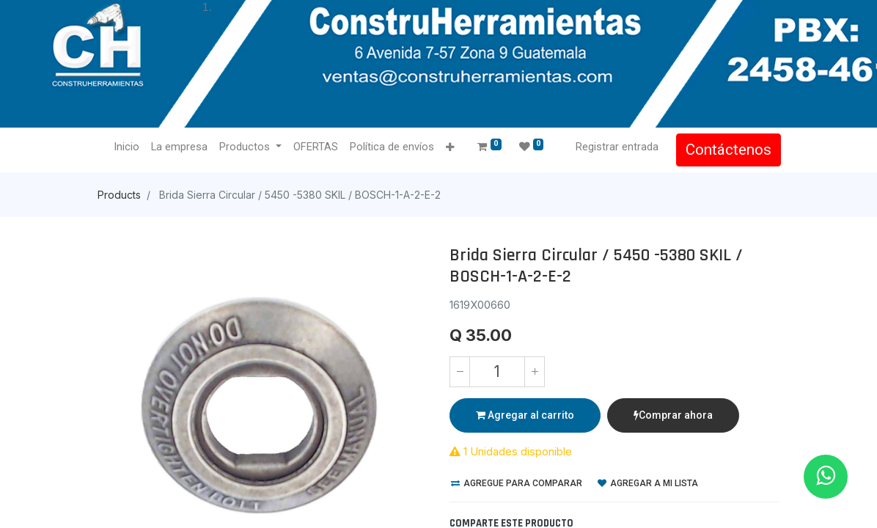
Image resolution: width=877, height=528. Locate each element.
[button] (451, 147)
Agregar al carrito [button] (525, 415)
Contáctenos (727, 149)
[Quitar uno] (459, 371)
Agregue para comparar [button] (516, 483)
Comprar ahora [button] (673, 415)
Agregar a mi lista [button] (648, 483)
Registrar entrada (615, 146)
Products (119, 194)
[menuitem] (128, 147)
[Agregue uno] (534, 371)
